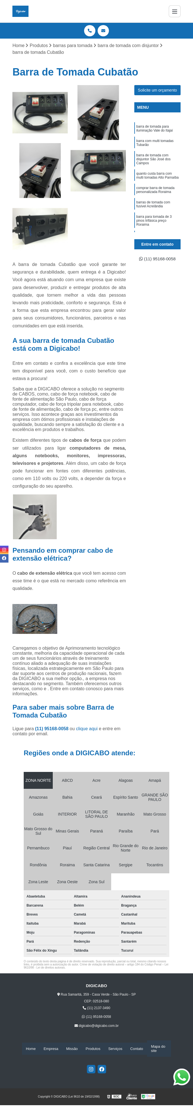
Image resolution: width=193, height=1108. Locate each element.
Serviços (115, 1049)
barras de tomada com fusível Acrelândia (153, 206)
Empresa (50, 1049)
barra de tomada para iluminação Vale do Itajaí (154, 129)
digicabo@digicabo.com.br (96, 1026)
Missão (72, 1049)
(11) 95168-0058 (52, 729)
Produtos (93, 1049)
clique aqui (87, 729)
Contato (136, 1049)
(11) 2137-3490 (96, 1008)
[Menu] (174, 11)
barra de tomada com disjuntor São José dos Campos (153, 160)
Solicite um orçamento (157, 90)
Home (31, 1049)
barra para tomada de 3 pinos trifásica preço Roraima (154, 223)
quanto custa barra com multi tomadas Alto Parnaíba (157, 177)
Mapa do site (158, 1048)
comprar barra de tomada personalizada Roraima (155, 191)
